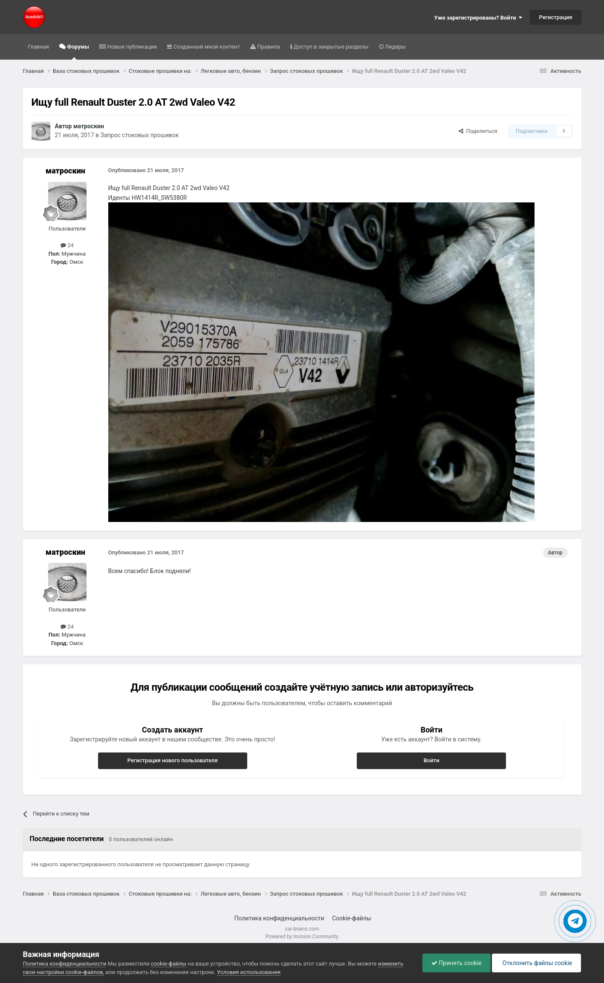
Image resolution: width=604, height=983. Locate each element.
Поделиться (478, 131)
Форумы (77, 51)
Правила (268, 46)
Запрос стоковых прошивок (140, 135)
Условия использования (248, 972)
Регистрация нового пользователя (172, 760)
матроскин (88, 126)
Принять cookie (456, 963)
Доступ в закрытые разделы (330, 46)
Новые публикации (131, 46)
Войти (431, 760)
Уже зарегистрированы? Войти (478, 17)
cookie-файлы (168, 963)
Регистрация (555, 17)
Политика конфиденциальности (279, 918)
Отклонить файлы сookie (536, 963)
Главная (38, 46)
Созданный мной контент (206, 46)
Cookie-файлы (351, 918)
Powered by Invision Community (302, 937)
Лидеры (395, 46)
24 (67, 245)
